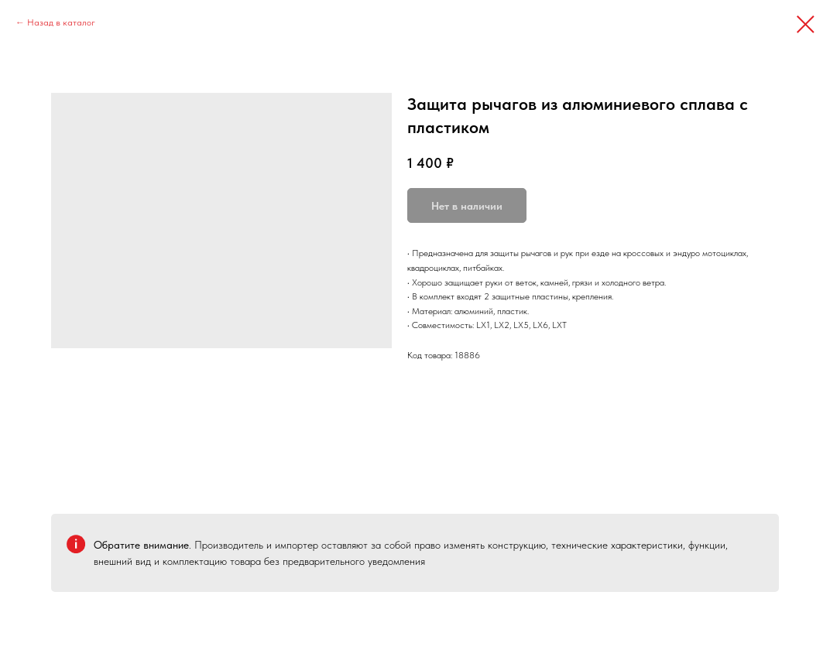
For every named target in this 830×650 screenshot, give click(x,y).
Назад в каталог (61, 22)
